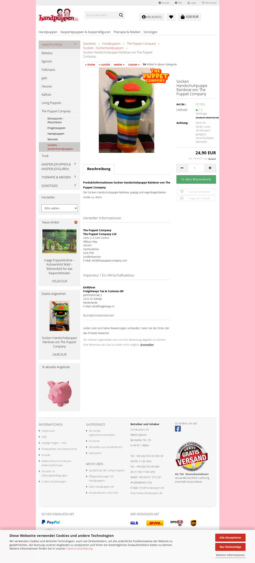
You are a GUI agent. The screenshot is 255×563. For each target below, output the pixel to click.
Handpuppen (48, 32)
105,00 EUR (59, 281)
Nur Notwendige (230, 547)
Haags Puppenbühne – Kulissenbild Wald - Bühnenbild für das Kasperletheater (59, 267)
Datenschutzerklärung (79, 548)
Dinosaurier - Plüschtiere (56, 120)
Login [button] (192, 2)
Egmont (47, 61)
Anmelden (147, 345)
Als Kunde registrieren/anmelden (102, 433)
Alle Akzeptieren (230, 537)
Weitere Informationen (230, 555)
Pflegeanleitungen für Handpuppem (101, 479)
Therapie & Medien (127, 32)
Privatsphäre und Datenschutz (59, 449)
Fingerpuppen (57, 128)
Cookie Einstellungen (53, 482)
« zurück (104, 64)
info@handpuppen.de (151, 488)
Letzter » (134, 64)
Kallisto (46, 95)
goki (44, 78)
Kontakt (164, 2)
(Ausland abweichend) (207, 117)
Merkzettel (209, 2)
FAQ (178, 2)
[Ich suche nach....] (121, 15)
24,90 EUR (59, 355)
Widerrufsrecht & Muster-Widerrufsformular (56, 463)
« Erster (90, 64)
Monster (53, 139)
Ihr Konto (94, 441)
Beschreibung (98, 169)
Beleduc (47, 53)
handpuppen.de (139, 429)
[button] (182, 168)
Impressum (48, 431)
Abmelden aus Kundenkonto (105, 447)
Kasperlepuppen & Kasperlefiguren (85, 32)
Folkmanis (48, 70)
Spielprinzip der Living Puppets (107, 470)
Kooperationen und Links (103, 493)
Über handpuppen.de (101, 487)
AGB (44, 437)
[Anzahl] (196, 168)
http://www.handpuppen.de (146, 493)
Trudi (45, 156)
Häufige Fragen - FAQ (53, 443)
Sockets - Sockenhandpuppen (60, 147)
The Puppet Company (56, 111)
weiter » (119, 64)
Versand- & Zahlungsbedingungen (54, 474)
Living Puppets (51, 103)
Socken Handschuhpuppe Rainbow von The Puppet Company (59, 342)
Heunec (47, 86)
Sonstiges (150, 32)
